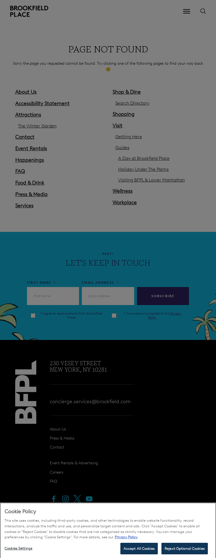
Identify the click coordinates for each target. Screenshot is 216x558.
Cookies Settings (18, 550)
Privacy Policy (126, 539)
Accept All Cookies (139, 551)
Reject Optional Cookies (185, 551)
